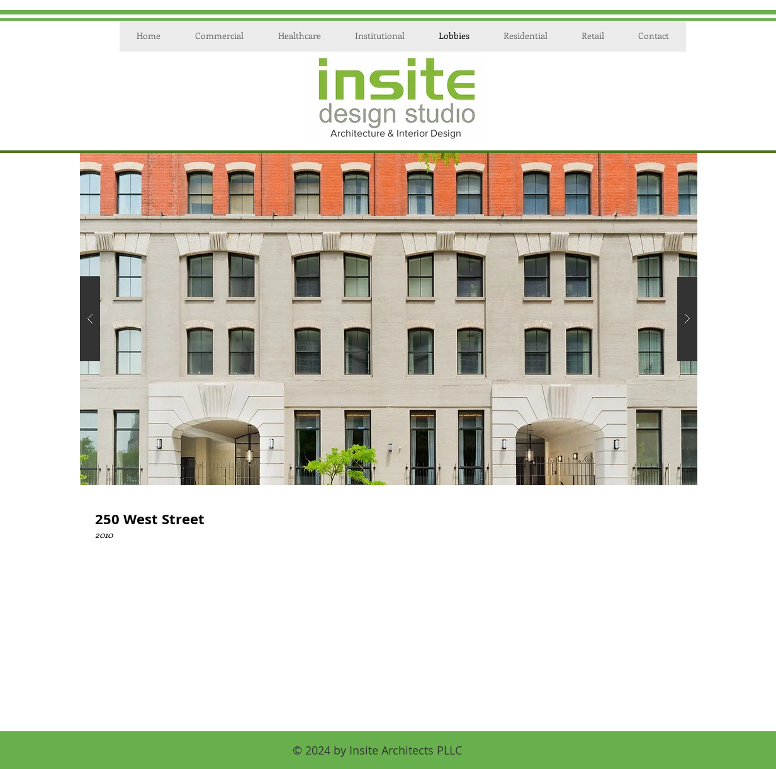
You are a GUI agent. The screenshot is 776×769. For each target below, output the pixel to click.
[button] (388, 319)
